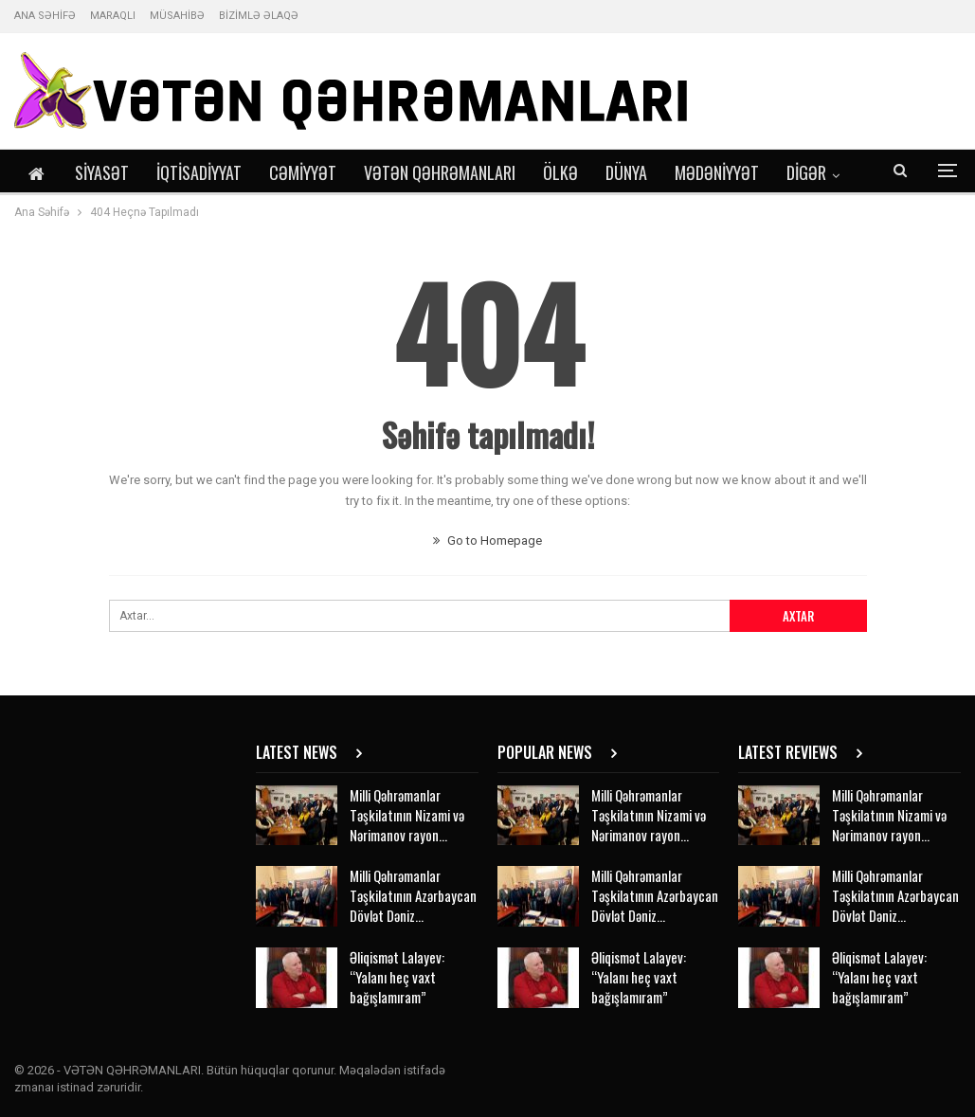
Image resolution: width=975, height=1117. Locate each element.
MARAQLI (112, 15)
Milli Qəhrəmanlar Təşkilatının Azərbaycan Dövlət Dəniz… (413, 895)
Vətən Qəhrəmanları (439, 172)
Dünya (626, 172)
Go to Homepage (487, 540)
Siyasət (102, 172)
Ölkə (560, 172)
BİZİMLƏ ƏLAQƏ (258, 15)
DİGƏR (806, 172)
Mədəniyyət (717, 172)
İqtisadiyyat (199, 172)
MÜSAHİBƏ (177, 15)
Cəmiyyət (302, 172)
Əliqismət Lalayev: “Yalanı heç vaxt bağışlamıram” (397, 976)
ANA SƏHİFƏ (45, 15)
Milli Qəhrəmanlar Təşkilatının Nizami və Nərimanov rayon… (407, 814)
